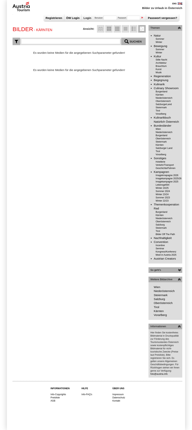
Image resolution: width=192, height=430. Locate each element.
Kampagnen (161, 171)
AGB (53, 400)
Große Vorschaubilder (109, 29)
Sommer (160, 39)
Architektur (161, 63)
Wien (158, 129)
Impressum (118, 394)
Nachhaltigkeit (163, 238)
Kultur (157, 56)
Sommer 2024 (163, 191)
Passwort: (122, 18)
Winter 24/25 (162, 188)
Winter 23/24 (162, 194)
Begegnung (161, 80)
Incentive (160, 245)
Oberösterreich (163, 101)
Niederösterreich (164, 98)
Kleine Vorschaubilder (125, 29)
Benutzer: (99, 18)
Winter (159, 42)
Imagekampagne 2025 (167, 181)
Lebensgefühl (162, 185)
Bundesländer (162, 125)
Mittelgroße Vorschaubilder (117, 29)
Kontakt (116, 400)
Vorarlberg (161, 114)
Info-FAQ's (87, 394)
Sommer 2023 (163, 197)
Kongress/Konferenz (166, 251)
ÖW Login (73, 17)
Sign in (142, 18)
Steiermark (161, 107)
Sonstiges (160, 158)
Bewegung (160, 46)
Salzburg (160, 224)
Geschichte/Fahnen (165, 168)
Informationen (60, 388)
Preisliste (55, 397)
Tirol (158, 110)
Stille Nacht (161, 59)
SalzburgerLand (164, 104)
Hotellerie (160, 162)
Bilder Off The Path (165, 234)
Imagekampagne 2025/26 (169, 178)
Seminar (160, 248)
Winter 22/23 (162, 200)
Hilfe (85, 388)
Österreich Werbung (20, 6)
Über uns (118, 388)
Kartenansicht (100, 29)
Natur (157, 35)
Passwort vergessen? (162, 17)
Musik (159, 72)
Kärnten (160, 94)
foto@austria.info (159, 374)
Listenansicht (133, 29)
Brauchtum (161, 66)
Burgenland (161, 91)
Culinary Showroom (166, 88)
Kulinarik (159, 84)
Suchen (136, 41)
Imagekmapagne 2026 (167, 175)
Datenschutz (118, 397)
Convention (161, 241)
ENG (174, 3)
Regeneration (162, 76)
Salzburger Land (164, 148)
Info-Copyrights (58, 394)
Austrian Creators (165, 258)
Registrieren (54, 17)
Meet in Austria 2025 (166, 255)
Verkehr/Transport (165, 165)
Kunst (158, 69)
